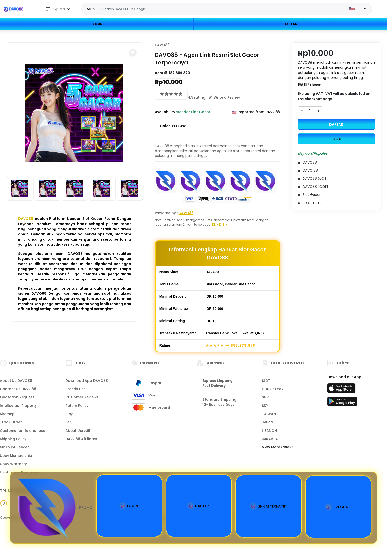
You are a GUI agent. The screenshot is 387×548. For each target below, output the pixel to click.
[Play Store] (342, 403)
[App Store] (342, 389)
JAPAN (267, 422)
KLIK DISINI (220, 224)
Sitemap (7, 413)
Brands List (75, 388)
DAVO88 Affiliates (81, 438)
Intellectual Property (18, 405)
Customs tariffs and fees (22, 430)
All (89, 9)
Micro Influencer (14, 447)
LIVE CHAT (338, 507)
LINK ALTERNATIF (268, 506)
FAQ (69, 422)
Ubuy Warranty (13, 463)
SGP (265, 397)
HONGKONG (272, 388)
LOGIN (96, 24)
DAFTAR (290, 24)
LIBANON (269, 430)
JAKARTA (270, 438)
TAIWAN (269, 413)
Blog (69, 413)
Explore (55, 9)
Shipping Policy (13, 438)
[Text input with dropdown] (222, 9)
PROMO (54, 507)
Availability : (166, 111)
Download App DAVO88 (86, 380)
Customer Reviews (81, 397)
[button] (133, 53)
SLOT (266, 380)
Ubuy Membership (16, 455)
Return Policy (76, 405)
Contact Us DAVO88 (18, 388)
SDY (265, 405)
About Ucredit (77, 430)
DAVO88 (25, 218)
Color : (173, 125)
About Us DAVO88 (16, 380)
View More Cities (278, 447)
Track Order (11, 422)
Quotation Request (17, 397)
